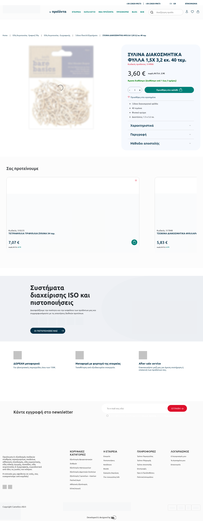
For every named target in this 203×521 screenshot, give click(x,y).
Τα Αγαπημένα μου (178, 460)
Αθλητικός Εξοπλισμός (78, 484)
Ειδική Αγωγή (75, 488)
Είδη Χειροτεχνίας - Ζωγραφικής (57, 35)
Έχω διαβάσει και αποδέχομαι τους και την (145, 415)
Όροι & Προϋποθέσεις (145, 473)
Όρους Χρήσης (149, 415)
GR (174, 3)
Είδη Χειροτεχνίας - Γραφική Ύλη (26, 35)
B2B (142, 12)
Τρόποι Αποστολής (144, 464)
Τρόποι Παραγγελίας (145, 456)
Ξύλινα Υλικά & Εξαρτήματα (86, 35)
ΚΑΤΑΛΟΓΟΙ (89, 12)
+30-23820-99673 (153, 3)
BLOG (134, 12)
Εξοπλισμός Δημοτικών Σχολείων (83, 472)
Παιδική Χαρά (75, 480)
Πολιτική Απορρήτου (174, 415)
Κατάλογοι (107, 464)
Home (5, 35)
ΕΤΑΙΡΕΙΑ (76, 12)
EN (171, 3)
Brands (106, 469)
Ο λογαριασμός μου (178, 456)
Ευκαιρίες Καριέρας (111, 473)
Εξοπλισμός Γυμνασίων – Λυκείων (83, 476)
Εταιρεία (106, 456)
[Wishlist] (143, 97)
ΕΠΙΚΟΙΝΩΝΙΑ (191, 3)
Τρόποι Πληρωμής (144, 460)
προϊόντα (59, 11)
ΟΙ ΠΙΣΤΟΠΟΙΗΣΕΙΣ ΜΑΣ (45, 330)
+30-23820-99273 (133, 3)
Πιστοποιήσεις (109, 460)
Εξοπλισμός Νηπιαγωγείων (80, 468)
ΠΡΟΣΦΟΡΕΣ (123, 12)
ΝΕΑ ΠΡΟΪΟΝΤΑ (106, 12)
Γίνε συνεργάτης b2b (111, 477)
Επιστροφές (141, 469)
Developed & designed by (101, 518)
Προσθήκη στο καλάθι (167, 90)
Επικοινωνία (175, 464)
